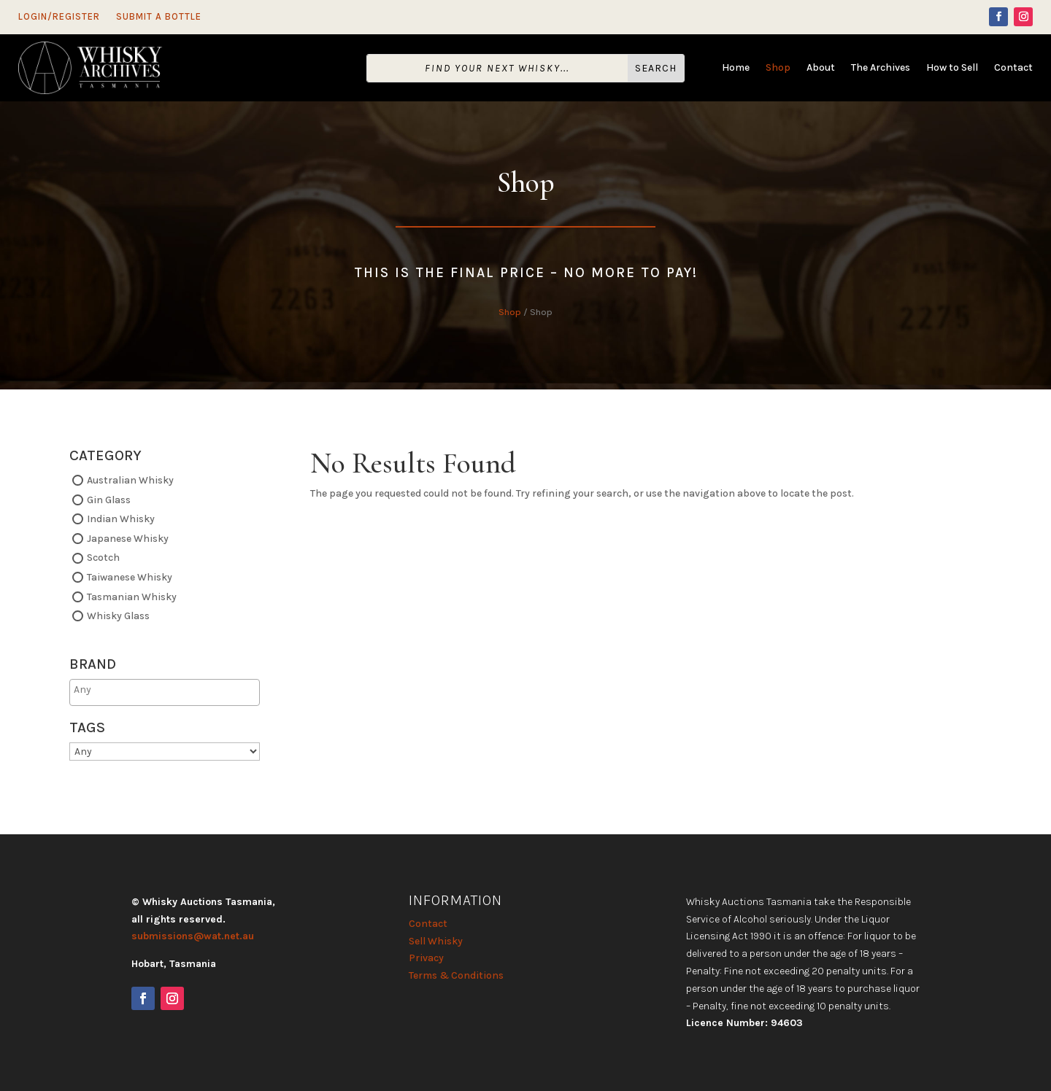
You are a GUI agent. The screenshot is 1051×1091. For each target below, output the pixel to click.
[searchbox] (131, 689)
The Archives (880, 68)
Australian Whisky (130, 480)
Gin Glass (109, 499)
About (820, 68)
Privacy (426, 958)
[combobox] (164, 692)
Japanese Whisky (128, 538)
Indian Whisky (121, 519)
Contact (1013, 68)
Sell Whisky (436, 941)
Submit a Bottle (158, 17)
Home (736, 68)
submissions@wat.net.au (192, 936)
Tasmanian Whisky (132, 596)
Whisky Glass (118, 616)
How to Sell (952, 68)
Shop (778, 68)
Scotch (103, 557)
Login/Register (59, 17)
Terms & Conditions (456, 975)
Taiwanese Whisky (129, 577)
